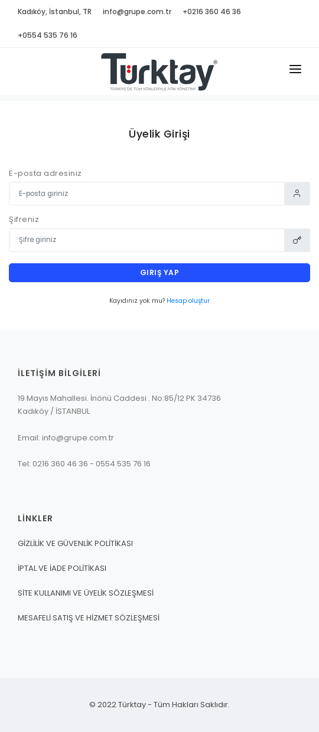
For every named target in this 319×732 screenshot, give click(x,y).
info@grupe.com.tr (137, 11)
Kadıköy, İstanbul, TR (55, 11)
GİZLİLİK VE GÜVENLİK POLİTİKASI (75, 543)
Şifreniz (24, 219)
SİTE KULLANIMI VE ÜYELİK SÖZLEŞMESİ (86, 593)
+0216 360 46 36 (212, 11)
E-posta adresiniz (45, 173)
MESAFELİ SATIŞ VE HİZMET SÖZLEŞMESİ (89, 617)
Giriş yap (160, 272)
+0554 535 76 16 (47, 35)
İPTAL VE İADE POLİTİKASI (62, 568)
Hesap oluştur (188, 300)
